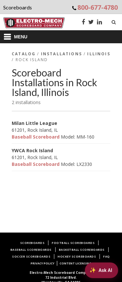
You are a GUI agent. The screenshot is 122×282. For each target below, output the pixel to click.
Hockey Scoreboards (77, 256)
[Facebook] (83, 22)
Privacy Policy (42, 263)
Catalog (23, 54)
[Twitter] (91, 22)
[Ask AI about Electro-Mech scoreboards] (101, 270)
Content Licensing (75, 263)
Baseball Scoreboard (36, 137)
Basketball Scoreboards (82, 250)
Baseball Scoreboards (31, 250)
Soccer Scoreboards (31, 256)
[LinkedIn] (99, 22)
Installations (61, 54)
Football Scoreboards (73, 243)
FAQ (106, 256)
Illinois (98, 54)
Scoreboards (32, 243)
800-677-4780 (97, 7)
